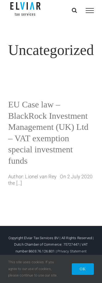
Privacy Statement (71, 251)
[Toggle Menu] (89, 10)
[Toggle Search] (74, 10)
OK (83, 269)
